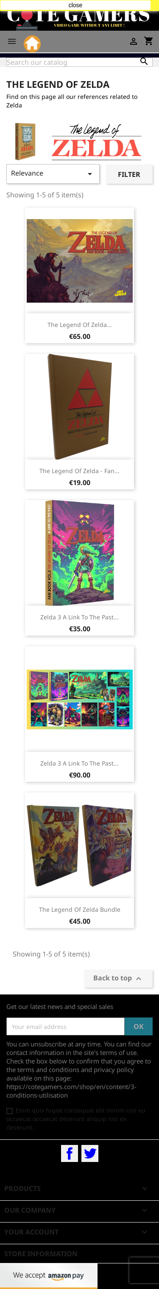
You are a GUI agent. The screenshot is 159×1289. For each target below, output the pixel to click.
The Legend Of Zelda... (79, 325)
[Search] (79, 62)
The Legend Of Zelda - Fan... (79, 471)
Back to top (118, 979)
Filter (129, 174)
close (76, 5)
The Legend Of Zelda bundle (79, 909)
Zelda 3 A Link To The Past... (79, 617)
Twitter (89, 1153)
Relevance (53, 173)
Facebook (69, 1153)
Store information (41, 1253)
